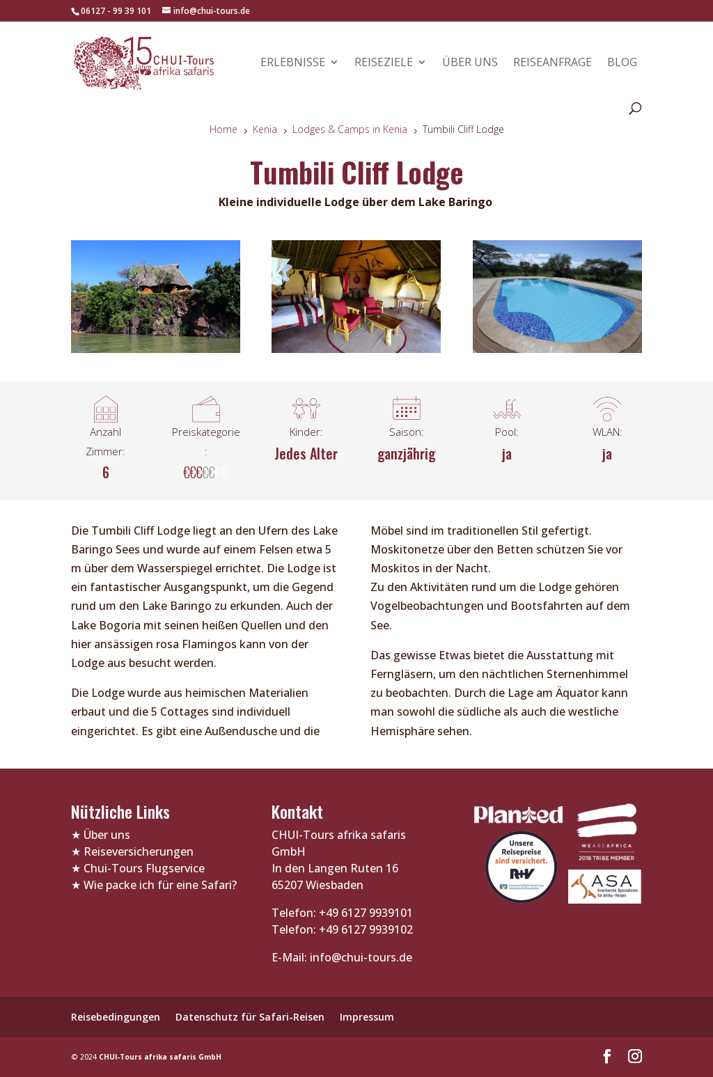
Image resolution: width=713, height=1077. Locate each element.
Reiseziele (383, 63)
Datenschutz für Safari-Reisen (249, 1016)
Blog (622, 63)
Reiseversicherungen (139, 851)
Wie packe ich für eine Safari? (160, 885)
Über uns (470, 63)
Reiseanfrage (552, 63)
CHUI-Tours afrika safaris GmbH (160, 1057)
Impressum (367, 1016)
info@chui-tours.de (359, 957)
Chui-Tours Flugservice (144, 868)
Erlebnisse (292, 63)
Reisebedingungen (115, 1016)
